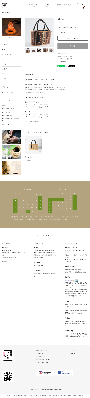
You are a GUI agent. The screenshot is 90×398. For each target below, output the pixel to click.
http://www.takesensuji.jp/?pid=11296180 (37, 107)
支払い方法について (41, 357)
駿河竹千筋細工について (8, 115)
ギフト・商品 (48, 6)
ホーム (78, 6)
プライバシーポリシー (42, 362)
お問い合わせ (74, 354)
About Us (4, 105)
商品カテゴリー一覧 (34, 6)
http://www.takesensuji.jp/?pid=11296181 (37, 117)
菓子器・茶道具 (6, 54)
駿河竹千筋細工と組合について (64, 6)
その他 (4, 79)
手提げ (8, 12)
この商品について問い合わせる (66, 59)
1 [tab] (9, 37)
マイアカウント (75, 351)
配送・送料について (41, 351)
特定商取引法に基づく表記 (64, 56)
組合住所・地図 (6, 112)
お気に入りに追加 (73, 38)
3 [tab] (13, 37)
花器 (3, 49)
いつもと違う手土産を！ (9, 92)
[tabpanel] (11, 27)
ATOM (58, 351)
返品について (61, 54)
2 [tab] (11, 37)
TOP (3, 12)
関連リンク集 (5, 124)
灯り (3, 59)
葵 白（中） (28, 157)
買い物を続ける (61, 61)
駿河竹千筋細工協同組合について (10, 109)
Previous (27, 32)
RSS (55, 351)
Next (51, 32)
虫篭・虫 (4, 69)
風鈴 (3, 74)
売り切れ (72, 46)
